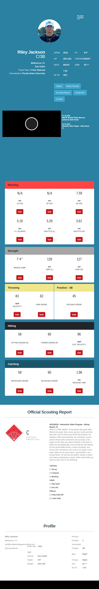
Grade (42, 314)
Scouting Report (63, 92)
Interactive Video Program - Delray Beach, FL (77, 128)
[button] (32, 125)
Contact (59, 99)
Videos (59, 86)
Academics (80, 92)
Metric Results (73, 86)
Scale (20, 211)
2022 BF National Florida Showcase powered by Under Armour (77, 119)
